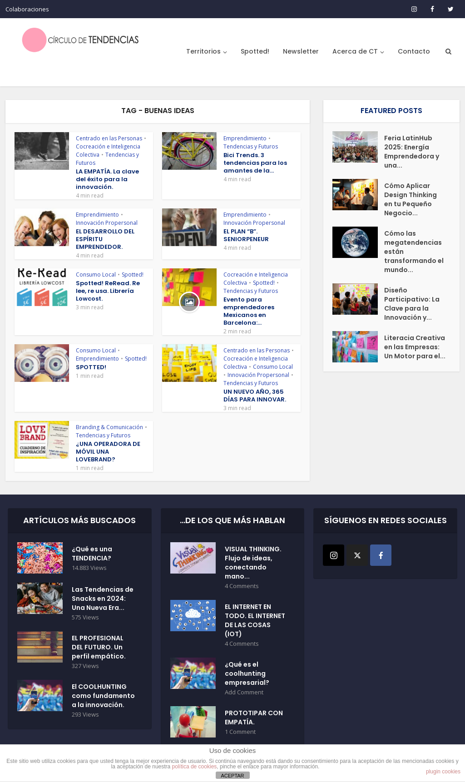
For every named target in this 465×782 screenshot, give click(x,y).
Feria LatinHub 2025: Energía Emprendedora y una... (411, 152)
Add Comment (244, 692)
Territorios (203, 51)
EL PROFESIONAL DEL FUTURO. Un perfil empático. (99, 647)
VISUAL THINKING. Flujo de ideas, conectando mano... (253, 562)
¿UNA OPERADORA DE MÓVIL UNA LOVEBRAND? (108, 452)
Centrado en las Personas (109, 138)
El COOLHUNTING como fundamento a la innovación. (103, 695)
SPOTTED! (91, 367)
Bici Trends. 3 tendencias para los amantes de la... (255, 163)
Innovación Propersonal (107, 223)
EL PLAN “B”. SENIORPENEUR (246, 235)
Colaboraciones (27, 9)
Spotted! (255, 51)
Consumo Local (96, 274)
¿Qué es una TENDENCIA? (92, 553)
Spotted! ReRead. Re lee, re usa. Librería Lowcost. (108, 291)
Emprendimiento (245, 138)
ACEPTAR (232, 775)
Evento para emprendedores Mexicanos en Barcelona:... (248, 311)
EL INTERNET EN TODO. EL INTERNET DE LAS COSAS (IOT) (255, 620)
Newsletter (301, 51)
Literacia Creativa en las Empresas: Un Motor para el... (414, 347)
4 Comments (242, 586)
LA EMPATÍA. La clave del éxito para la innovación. (107, 179)
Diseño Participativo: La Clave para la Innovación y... (412, 304)
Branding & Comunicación (109, 427)
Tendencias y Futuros (250, 146)
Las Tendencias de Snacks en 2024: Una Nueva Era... (103, 598)
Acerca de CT (355, 51)
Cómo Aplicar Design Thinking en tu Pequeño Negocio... (410, 199)
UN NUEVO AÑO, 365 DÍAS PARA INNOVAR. (254, 395)
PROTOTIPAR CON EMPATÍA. (254, 717)
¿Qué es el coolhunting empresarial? (247, 673)
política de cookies (194, 766)
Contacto (414, 51)
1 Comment (240, 732)
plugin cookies (443, 771)
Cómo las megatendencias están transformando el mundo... (414, 251)
